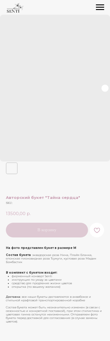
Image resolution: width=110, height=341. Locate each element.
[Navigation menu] (100, 7)
